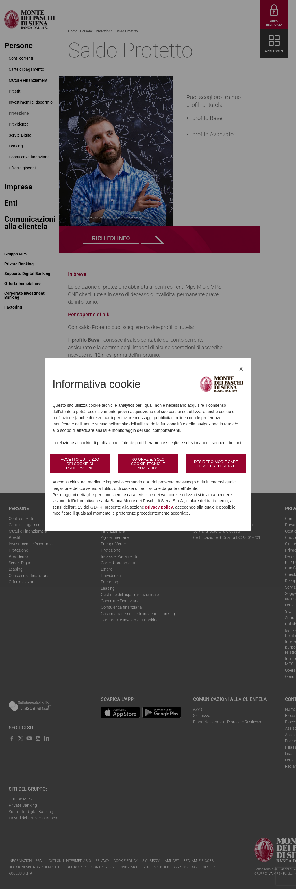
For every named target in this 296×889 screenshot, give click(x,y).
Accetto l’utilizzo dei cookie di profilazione (80, 463)
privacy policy (159, 507)
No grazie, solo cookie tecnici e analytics (148, 463)
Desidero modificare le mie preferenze (216, 464)
